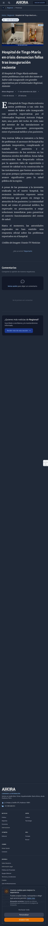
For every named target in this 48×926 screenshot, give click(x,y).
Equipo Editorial (6, 873)
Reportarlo (28, 251)
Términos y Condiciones (9, 877)
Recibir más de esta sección (19, 330)
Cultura (27, 817)
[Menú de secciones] (3, 3)
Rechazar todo (24, 910)
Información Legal (7, 866)
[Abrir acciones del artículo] (45, 463)
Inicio (4, 15)
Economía (5, 824)
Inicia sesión (12, 286)
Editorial (4, 836)
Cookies (4, 880)
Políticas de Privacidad (8, 870)
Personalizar (24, 915)
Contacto (4, 852)
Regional (10, 8)
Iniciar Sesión (40, 3)
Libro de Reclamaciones (9, 883)
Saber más (31, 898)
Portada (27, 836)
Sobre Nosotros (6, 863)
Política (4, 817)
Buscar (27, 839)
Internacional (6, 827)
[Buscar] (9, 3)
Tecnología (28, 821)
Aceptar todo (24, 920)
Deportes (4, 821)
